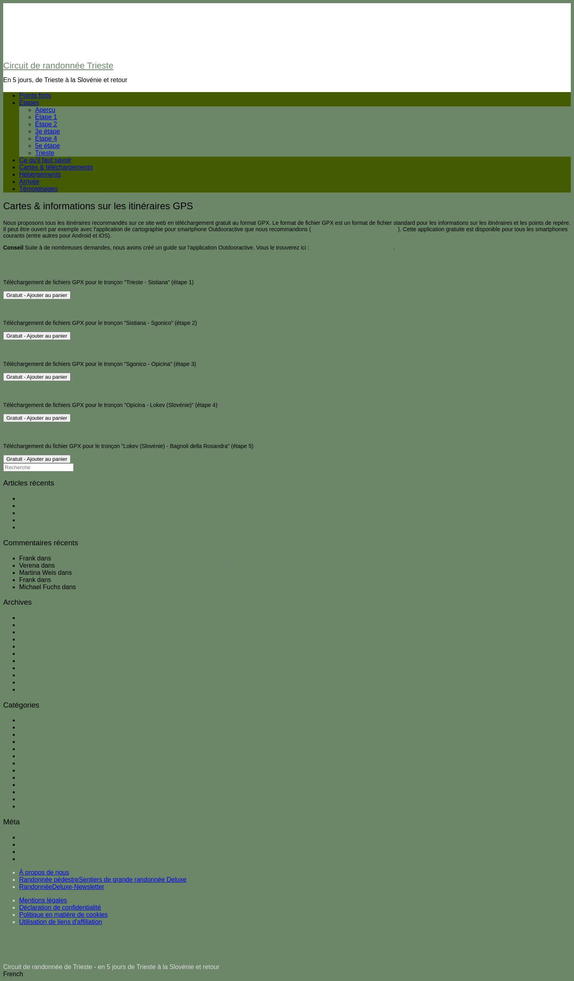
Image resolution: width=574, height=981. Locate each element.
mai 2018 (32, 660)
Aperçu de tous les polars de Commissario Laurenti (91, 520)
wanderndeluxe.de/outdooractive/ (352, 247)
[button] (287, 974)
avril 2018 (33, 667)
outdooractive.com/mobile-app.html (354, 229)
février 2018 (36, 682)
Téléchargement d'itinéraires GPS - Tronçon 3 (69, 350)
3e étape (47, 131)
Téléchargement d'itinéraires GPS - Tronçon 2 (69, 309)
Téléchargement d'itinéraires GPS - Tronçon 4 (69, 391)
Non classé (35, 791)
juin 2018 (32, 653)
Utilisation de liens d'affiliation (60, 921)
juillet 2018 (34, 646)
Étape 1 (46, 117)
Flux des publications (49, 844)
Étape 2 (46, 124)
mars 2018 (34, 675)
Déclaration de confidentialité (60, 907)
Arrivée (29, 181)
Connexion (34, 837)
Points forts (35, 95)
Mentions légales (43, 900)
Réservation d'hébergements (59, 498)
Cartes (28, 770)
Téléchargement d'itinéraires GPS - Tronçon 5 (69, 432)
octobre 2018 (37, 639)
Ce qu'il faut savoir (45, 160)
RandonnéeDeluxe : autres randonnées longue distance (98, 505)
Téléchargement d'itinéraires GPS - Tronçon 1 (69, 268)
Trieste (44, 152)
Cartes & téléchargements (56, 167)
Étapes (29, 102)
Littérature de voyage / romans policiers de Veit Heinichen (100, 527)
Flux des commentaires (52, 851)
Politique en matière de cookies (63, 914)
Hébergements (40, 174)
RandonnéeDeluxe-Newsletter (61, 886)
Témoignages (38, 188)
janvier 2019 (36, 624)
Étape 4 (46, 138)
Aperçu (45, 109)
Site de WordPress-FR (51, 858)
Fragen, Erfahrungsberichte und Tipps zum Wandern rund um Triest (148, 558)
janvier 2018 (36, 689)
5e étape (47, 145)
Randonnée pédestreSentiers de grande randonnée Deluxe (103, 879)
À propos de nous (44, 872)
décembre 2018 (41, 632)
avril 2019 (33, 617)
